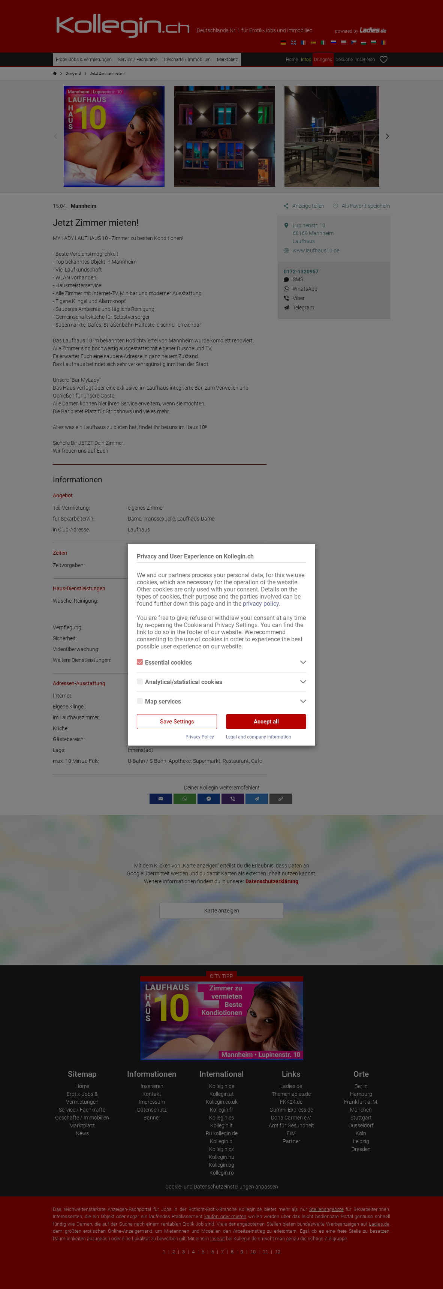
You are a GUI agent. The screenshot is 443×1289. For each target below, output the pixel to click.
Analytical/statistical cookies (179, 682)
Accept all (266, 721)
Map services (159, 701)
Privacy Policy (200, 737)
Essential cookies (164, 662)
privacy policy (261, 603)
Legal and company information (258, 737)
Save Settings (177, 721)
